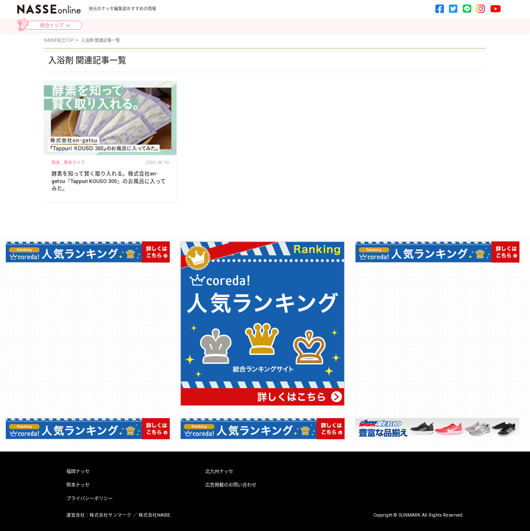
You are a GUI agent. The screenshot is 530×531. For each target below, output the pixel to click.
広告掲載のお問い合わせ (230, 485)
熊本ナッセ (78, 485)
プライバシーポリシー (89, 498)
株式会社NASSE (154, 515)
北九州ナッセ (219, 471)
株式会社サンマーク (110, 515)
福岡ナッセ (78, 471)
